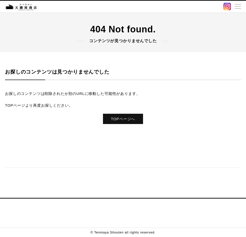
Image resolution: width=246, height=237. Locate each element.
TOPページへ (123, 119)
